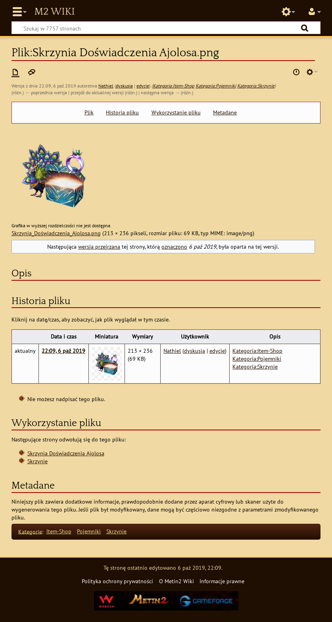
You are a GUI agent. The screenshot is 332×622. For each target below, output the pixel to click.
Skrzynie (37, 461)
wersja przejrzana (99, 246)
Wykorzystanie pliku (176, 112)
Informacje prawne (222, 581)
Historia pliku (122, 112)
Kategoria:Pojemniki (216, 86)
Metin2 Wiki (54, 11)
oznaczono (174, 246)
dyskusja (124, 86)
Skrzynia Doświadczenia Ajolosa (65, 453)
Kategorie (30, 531)
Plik (89, 112)
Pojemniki (89, 531)
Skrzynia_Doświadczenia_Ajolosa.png (56, 233)
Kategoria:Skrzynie (255, 86)
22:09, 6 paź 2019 (63, 350)
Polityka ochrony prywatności (117, 581)
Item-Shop (58, 531)
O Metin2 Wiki (176, 581)
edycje (142, 86)
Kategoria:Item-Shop (173, 86)
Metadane (225, 112)
